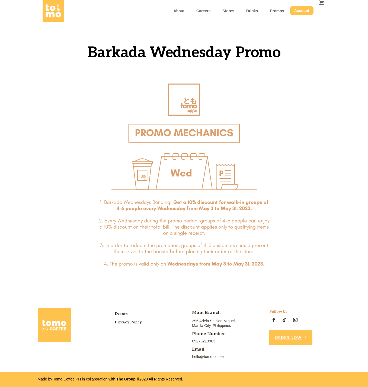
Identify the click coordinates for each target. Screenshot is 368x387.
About (179, 11)
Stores (228, 11)
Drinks (252, 11)
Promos (277, 11)
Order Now (288, 337)
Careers (203, 11)
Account (301, 10)
